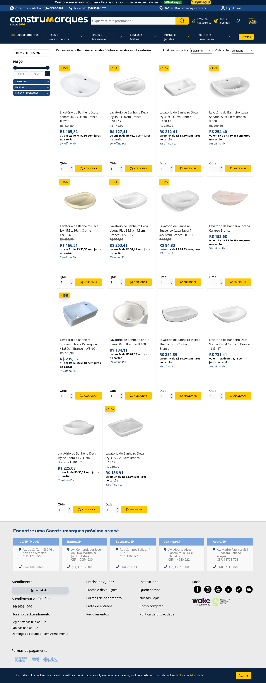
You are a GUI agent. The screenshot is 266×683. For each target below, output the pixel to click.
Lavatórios (143, 50)
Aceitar (243, 675)
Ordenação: (222, 50)
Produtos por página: (176, 50)
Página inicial (65, 50)
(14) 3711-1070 (228, 567)
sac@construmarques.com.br (188, 8)
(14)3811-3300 (130, 567)
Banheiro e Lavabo (90, 50)
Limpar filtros (27, 53)
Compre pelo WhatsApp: (36, 8)
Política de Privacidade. (190, 675)
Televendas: (87, 8)
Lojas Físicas (233, 8)
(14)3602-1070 (33, 567)
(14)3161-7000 (82, 567)
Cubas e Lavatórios (120, 50)
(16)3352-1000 (179, 567)
